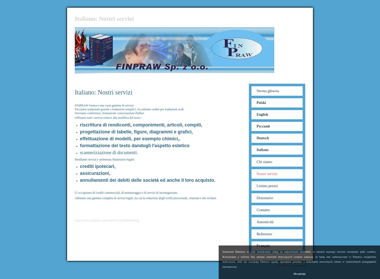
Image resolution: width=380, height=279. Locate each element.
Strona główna (268, 91)
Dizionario (265, 198)
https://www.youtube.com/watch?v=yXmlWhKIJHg (107, 220)
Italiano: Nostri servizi (104, 18)
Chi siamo (264, 162)
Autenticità (265, 222)
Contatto (263, 210)
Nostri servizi (267, 174)
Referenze (264, 234)
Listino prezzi (267, 186)
